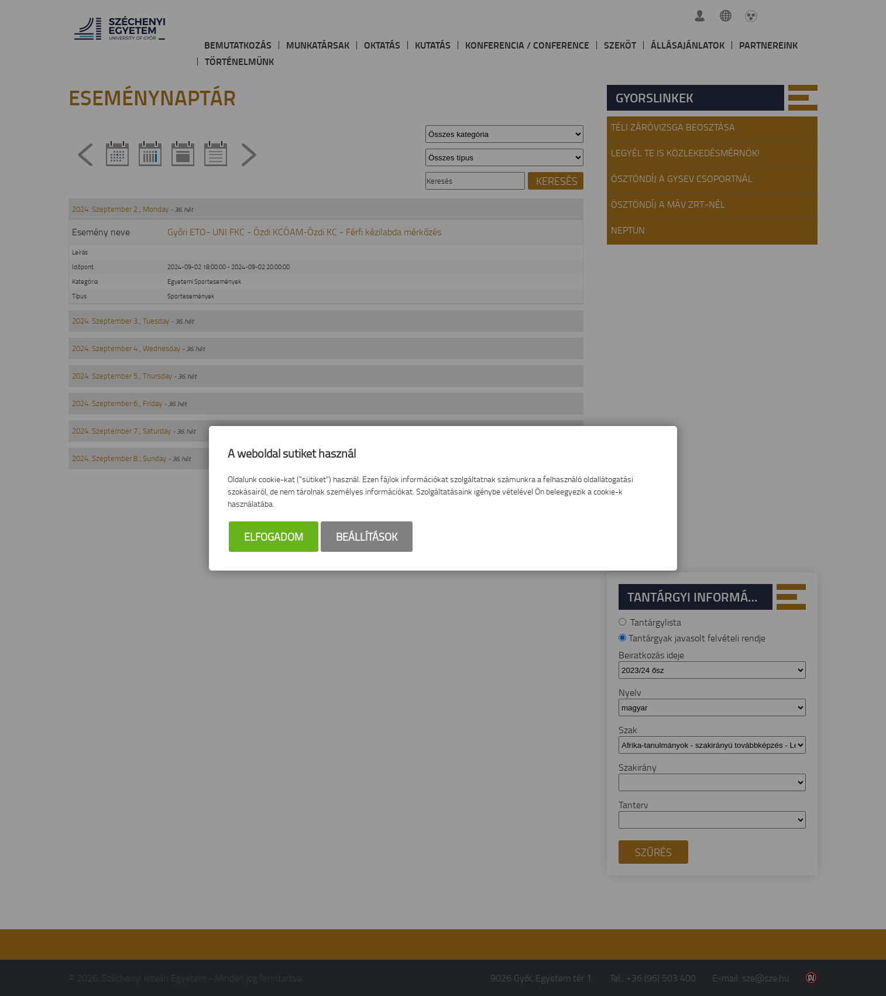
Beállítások (366, 537)
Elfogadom (273, 537)
